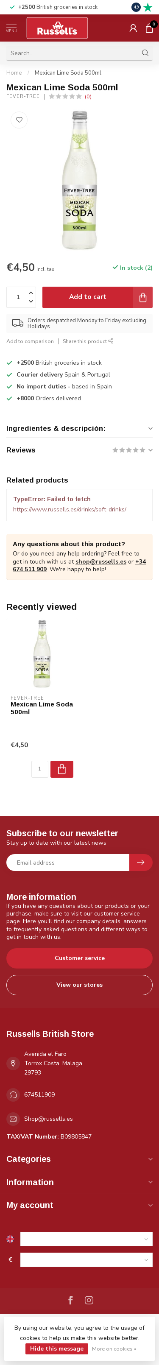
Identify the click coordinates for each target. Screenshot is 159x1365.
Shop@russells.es (48, 1119)
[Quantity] (39, 769)
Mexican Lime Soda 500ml (68, 73)
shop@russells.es (100, 562)
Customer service (80, 958)
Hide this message (57, 1349)
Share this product (88, 341)
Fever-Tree (23, 96)
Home (14, 73)
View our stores (79, 985)
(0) (88, 96)
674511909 (39, 1095)
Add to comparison (30, 341)
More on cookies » (114, 1348)
